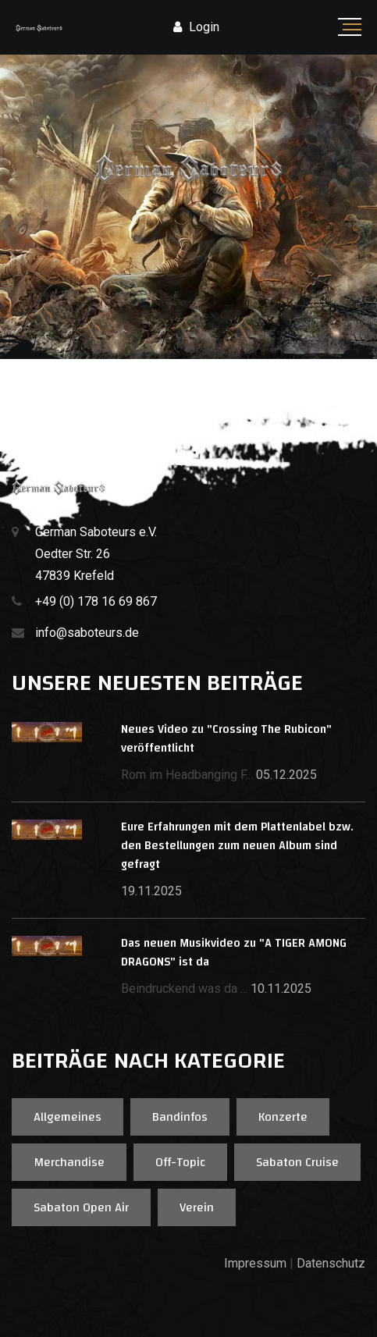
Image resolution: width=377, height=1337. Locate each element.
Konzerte (283, 1117)
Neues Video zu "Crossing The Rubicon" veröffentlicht (226, 739)
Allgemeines (67, 1117)
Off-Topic (180, 1162)
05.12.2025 (286, 774)
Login (196, 27)
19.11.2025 (151, 891)
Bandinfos (180, 1117)
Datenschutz (331, 1263)
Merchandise (69, 1162)
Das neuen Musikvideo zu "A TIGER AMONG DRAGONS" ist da (234, 953)
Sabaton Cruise (297, 1162)
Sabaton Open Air (81, 1207)
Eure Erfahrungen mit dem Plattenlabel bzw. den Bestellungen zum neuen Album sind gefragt (237, 845)
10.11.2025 (281, 988)
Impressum (255, 1263)
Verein (197, 1207)
